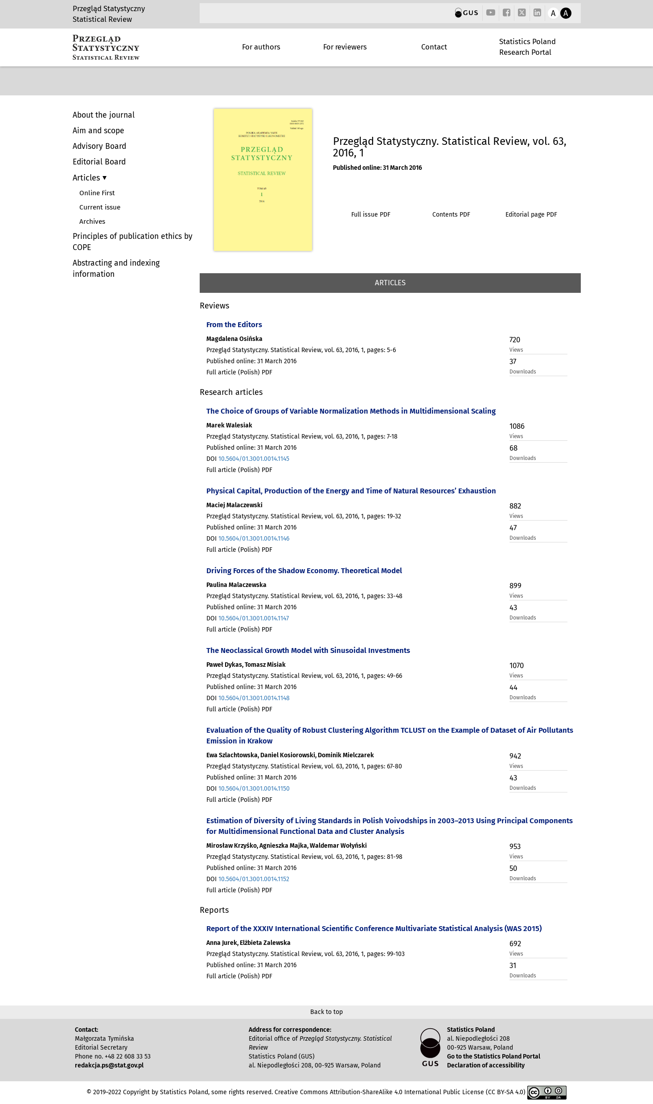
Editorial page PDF (531, 214)
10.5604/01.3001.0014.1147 (253, 618)
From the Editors (234, 324)
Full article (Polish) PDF (239, 372)
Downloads (522, 372)
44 (513, 687)
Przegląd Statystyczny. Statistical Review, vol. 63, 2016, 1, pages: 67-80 (304, 766)
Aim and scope (98, 130)
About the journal (104, 115)
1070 (516, 665)
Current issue (99, 207)
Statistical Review (102, 19)
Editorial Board (99, 162)
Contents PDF (451, 214)
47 (513, 527)
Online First (97, 193)
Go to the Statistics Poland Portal (493, 1056)
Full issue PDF (370, 214)
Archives (92, 222)
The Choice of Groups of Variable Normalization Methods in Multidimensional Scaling (351, 410)
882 (515, 505)
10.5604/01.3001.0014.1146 (253, 538)
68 (513, 447)
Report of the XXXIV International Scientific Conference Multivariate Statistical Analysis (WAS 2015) (374, 928)
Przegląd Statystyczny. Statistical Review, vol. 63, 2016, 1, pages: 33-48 (304, 596)
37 (512, 361)
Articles (88, 178)
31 (512, 965)
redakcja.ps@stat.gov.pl (109, 1065)
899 (515, 585)
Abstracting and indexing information (116, 269)
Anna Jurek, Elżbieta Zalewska (248, 943)
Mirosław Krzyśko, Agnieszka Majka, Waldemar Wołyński (286, 846)
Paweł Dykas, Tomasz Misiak (246, 665)
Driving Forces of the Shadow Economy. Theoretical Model (304, 570)
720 (514, 339)
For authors (261, 46)
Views (516, 350)
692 (515, 943)
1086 (517, 426)
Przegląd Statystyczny (109, 8)
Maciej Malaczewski (234, 505)
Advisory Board (99, 146)
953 (515, 846)
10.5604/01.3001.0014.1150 (254, 788)
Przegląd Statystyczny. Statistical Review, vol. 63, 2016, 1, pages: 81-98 (304, 857)
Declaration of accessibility (486, 1065)
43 (513, 607)
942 (515, 755)
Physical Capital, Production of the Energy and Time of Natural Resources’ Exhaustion (351, 490)
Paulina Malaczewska (236, 585)
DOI (247, 459)
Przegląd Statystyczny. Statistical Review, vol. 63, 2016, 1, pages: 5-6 (301, 350)
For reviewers (345, 46)
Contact (434, 46)
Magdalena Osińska (234, 339)
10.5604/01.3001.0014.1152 (253, 879)
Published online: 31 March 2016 (377, 168)
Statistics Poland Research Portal (527, 47)
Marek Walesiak (229, 425)
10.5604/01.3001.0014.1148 (254, 698)
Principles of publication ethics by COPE (133, 242)
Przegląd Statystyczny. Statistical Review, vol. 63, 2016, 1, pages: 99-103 (305, 954)
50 (513, 868)
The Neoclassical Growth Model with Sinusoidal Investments (308, 650)
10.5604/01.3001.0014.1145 (253, 459)
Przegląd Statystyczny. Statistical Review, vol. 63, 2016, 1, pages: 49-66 (304, 676)
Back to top (326, 1012)
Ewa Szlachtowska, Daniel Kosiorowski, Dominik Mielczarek (290, 755)
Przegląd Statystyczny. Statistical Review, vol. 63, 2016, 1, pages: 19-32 (303, 516)
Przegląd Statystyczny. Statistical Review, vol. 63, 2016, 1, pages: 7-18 (302, 436)
